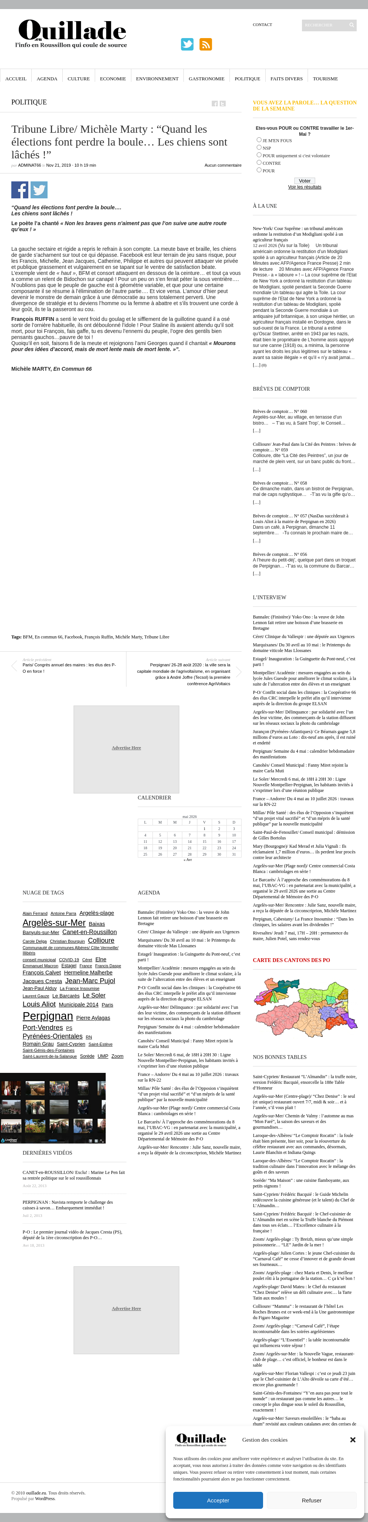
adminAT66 (29, 165)
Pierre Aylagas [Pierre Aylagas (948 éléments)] (93, 1018)
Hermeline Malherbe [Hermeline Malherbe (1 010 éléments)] (88, 973)
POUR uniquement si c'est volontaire (296, 155)
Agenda (47, 78)
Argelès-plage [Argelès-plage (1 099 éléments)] (96, 913)
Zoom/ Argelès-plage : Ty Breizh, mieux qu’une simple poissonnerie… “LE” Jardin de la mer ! (303, 1242)
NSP (267, 148)
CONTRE (272, 163)
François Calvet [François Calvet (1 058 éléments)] (42, 973)
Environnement (157, 78)
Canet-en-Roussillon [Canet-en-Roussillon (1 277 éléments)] (89, 932)
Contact (262, 24)
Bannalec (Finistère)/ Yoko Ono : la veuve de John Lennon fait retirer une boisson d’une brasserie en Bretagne (298, 622)
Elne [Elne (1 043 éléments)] (100, 959)
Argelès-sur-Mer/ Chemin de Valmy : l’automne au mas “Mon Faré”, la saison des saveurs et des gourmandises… (303, 1121)
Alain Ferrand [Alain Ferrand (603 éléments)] (35, 913)
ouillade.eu (36, 1493)
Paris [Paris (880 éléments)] (107, 1005)
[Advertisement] (126, 434)
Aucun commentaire (223, 165)
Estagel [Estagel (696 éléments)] (69, 965)
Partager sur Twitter (39, 189)
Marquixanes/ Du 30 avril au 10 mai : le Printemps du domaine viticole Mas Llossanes (302, 647)
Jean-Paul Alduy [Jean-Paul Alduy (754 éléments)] (40, 988)
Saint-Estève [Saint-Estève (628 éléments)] (100, 1044)
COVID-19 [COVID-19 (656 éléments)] (69, 959)
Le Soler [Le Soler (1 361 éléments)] (94, 995)
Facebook (73, 637)
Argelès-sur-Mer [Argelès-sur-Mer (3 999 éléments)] (54, 923)
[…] (256, 365)
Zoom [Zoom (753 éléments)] (117, 1056)
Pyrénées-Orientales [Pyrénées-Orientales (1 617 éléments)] (53, 1036)
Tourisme (325, 78)
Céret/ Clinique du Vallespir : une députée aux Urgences (303, 636)
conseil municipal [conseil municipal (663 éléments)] (39, 959)
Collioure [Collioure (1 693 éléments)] (101, 940)
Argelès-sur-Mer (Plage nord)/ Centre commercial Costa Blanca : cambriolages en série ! (304, 868)
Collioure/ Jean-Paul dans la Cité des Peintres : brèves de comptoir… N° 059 (304, 447)
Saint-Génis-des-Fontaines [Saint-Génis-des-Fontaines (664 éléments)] (48, 1050)
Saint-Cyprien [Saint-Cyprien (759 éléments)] (71, 1044)
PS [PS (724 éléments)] (69, 1028)
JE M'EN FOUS (277, 140)
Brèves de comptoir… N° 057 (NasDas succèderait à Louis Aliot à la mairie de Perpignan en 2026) (300, 518)
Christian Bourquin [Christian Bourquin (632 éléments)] (67, 941)
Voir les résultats (304, 187)
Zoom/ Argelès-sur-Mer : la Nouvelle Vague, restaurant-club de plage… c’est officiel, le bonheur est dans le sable (303, 1359)
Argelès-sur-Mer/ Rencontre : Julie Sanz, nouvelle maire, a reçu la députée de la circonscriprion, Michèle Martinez (304, 907)
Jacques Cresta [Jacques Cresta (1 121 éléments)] (42, 981)
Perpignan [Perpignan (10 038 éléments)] (48, 1016)
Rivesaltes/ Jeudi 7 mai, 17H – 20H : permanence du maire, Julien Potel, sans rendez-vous (300, 935)
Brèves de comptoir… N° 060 (280, 411)
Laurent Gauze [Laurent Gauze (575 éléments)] (36, 996)
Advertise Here (126, 747)
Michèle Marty (128, 637)
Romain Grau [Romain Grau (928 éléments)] (38, 1044)
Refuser (312, 1500)
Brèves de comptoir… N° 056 (280, 554)
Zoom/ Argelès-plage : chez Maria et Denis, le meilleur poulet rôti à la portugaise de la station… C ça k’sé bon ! (304, 1275)
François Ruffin (99, 637)
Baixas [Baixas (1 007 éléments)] (97, 924)
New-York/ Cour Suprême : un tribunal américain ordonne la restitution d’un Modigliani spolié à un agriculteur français (298, 234)
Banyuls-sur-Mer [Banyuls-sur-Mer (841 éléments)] (41, 932)
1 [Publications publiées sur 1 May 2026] (204, 829)
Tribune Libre (156, 637)
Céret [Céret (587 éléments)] (87, 959)
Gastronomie (207, 78)
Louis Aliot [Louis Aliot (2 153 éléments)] (39, 1004)
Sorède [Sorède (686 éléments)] (87, 1056)
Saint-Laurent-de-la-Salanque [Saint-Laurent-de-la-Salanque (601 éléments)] (50, 1056)
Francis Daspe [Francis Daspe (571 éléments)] (108, 966)
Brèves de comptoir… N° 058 (280, 483)
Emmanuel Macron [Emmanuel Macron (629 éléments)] (40, 966)
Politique (247, 78)
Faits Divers (287, 78)
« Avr (188, 860)
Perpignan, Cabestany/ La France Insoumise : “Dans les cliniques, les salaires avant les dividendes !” (303, 921)
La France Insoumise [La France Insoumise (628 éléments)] (79, 988)
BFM (27, 637)
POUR (269, 170)
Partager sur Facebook (19, 189)
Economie (113, 78)
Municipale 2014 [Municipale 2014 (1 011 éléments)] (79, 1005)
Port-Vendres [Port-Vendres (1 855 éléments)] (43, 1027)
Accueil (15, 78)
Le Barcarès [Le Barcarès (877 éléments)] (66, 996)
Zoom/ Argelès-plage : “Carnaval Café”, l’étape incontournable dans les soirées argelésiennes (296, 1328)
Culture (79, 78)
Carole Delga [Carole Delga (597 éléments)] (35, 941)
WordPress (45, 1498)
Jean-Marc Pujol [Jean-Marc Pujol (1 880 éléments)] (90, 981)
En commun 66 (48, 637)
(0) (264, 365)
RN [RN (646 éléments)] (89, 1037)
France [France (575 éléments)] (86, 966)
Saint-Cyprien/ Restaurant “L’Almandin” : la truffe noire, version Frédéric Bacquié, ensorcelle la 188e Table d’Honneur (305, 1082)
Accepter (218, 1500)
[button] (353, 1440)
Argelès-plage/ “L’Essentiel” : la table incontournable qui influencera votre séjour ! (301, 1342)
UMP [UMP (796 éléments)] (103, 1056)
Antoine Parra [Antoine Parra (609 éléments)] (63, 913)
